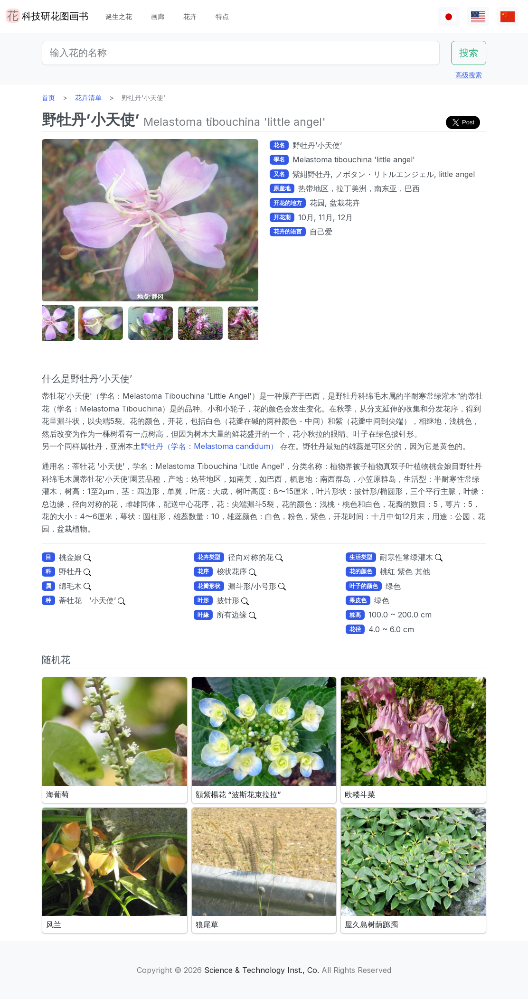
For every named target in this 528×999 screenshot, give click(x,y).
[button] (65, 323)
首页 (48, 97)
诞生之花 (118, 16)
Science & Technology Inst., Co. (261, 970)
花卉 (190, 16)
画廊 (157, 16)
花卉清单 (88, 97)
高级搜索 (468, 75)
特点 (222, 16)
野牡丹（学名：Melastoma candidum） (209, 446)
